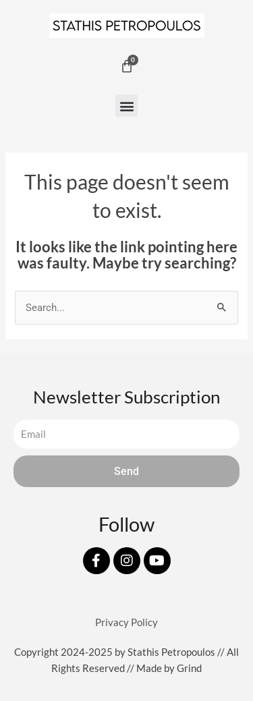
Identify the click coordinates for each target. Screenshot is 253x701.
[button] (126, 105)
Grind (189, 668)
